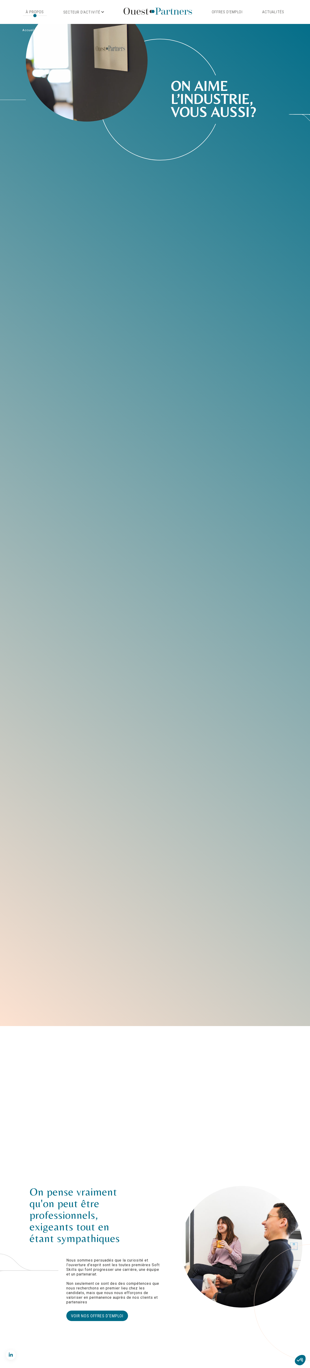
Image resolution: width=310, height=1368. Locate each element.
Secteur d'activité (83, 12)
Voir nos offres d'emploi (97, 1315)
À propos (35, 12)
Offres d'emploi (227, 12)
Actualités (273, 12)
